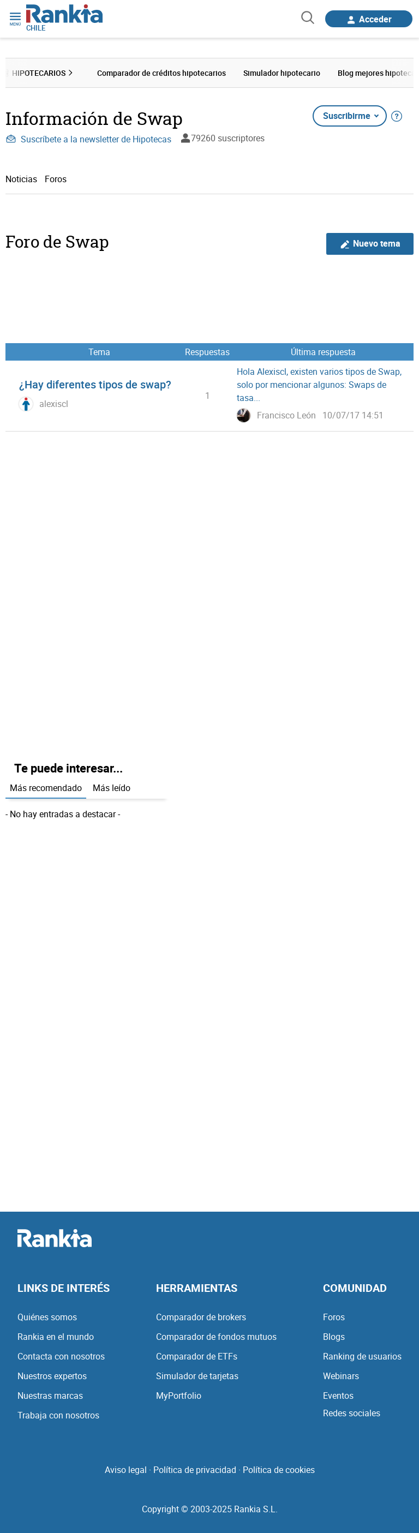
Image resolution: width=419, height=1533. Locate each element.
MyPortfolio (178, 1396)
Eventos (338, 1396)
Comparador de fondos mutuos (216, 1337)
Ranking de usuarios (362, 1356)
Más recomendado (46, 788)
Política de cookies (279, 1470)
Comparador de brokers (201, 1317)
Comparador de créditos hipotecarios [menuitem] (161, 73)
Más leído (111, 788)
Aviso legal (126, 1470)
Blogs (334, 1337)
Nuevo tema (370, 243)
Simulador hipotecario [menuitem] (281, 73)
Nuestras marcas (50, 1396)
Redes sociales (351, 1413)
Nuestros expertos (52, 1376)
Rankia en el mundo (55, 1337)
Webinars (341, 1376)
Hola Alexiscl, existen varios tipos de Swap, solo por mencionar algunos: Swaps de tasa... (319, 385)
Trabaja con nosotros (58, 1415)
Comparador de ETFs (196, 1356)
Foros (56, 179)
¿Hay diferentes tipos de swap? (95, 384)
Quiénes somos (47, 1317)
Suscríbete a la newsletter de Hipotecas (88, 139)
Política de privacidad (194, 1470)
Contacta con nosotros (61, 1356)
